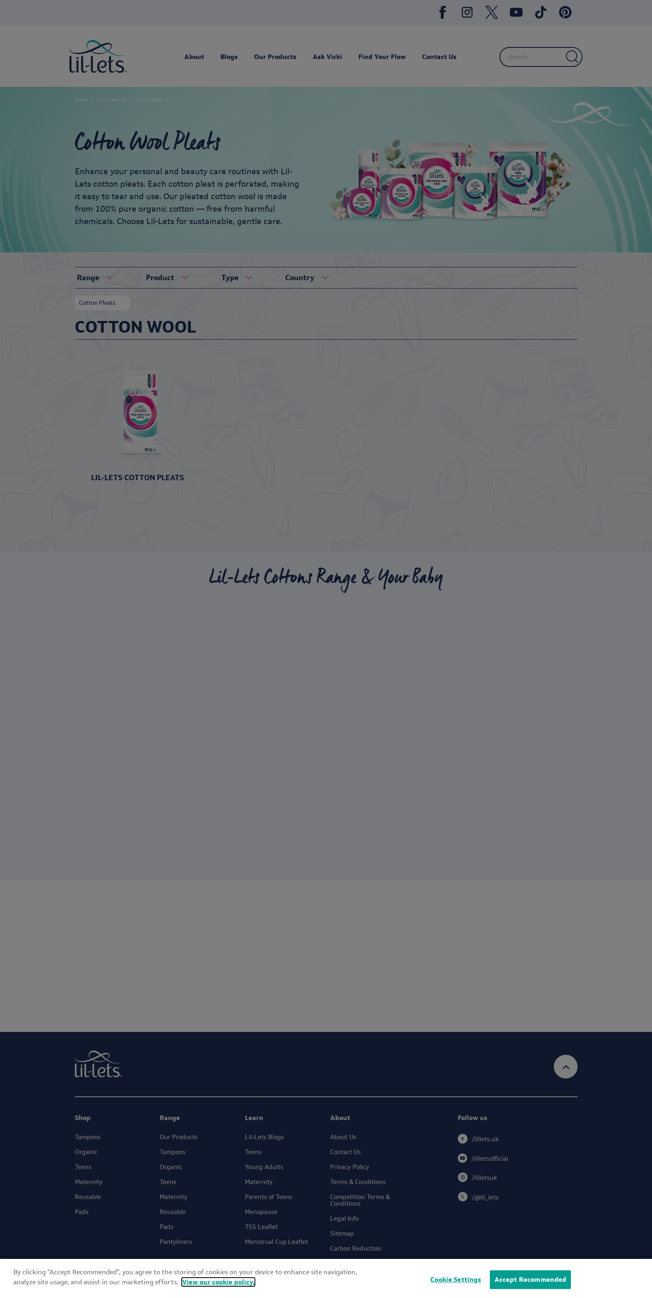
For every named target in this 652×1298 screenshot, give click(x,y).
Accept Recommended (530, 1279)
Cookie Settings (455, 1279)
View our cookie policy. (218, 1282)
